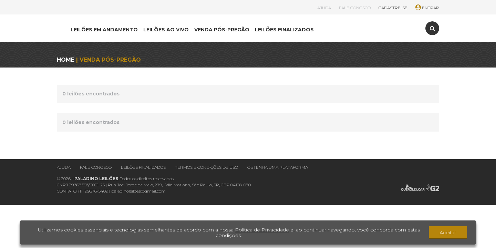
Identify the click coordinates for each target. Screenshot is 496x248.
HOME (65, 59)
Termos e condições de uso (206, 167)
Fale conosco (96, 167)
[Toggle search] (432, 28)
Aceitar (448, 232)
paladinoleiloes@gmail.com (138, 191)
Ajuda (64, 167)
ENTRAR (427, 7)
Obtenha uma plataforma (277, 167)
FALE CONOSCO (355, 7)
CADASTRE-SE (393, 7)
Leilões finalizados (143, 167)
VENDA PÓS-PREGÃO (221, 30)
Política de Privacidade (262, 230)
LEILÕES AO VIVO (166, 30)
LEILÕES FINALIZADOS (284, 30)
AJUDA (324, 7)
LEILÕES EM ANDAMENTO (104, 30)
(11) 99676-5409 (93, 191)
